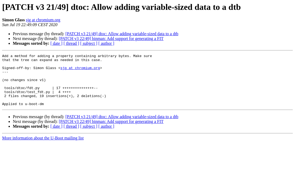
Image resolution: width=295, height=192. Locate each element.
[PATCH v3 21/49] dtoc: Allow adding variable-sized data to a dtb (121, 33)
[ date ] (56, 43)
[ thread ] (71, 43)
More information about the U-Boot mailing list (43, 148)
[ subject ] (88, 43)
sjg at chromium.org (43, 20)
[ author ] (106, 43)
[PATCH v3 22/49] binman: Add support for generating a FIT (111, 38)
